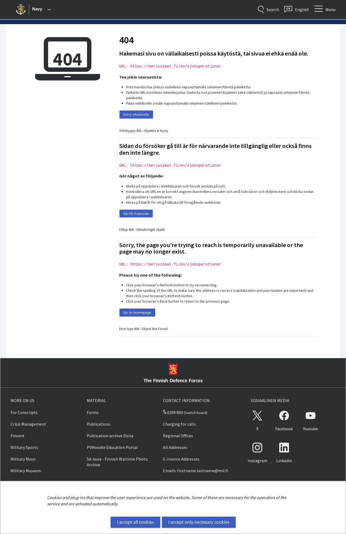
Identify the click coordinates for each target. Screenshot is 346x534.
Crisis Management (28, 424)
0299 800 (173, 412)
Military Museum (26, 470)
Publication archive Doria (110, 435)
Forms (93, 412)
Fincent (18, 435)
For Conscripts (24, 412)
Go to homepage (137, 312)
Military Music (23, 459)
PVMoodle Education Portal (112, 447)
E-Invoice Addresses (181, 459)
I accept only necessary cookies (198, 522)
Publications (98, 424)
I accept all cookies (135, 522)
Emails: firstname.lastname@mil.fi (195, 470)
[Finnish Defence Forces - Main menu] (41, 9)
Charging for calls (179, 424)
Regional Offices (178, 435)
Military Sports (24, 447)
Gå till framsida (136, 213)
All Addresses (175, 447)
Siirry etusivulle (136, 114)
